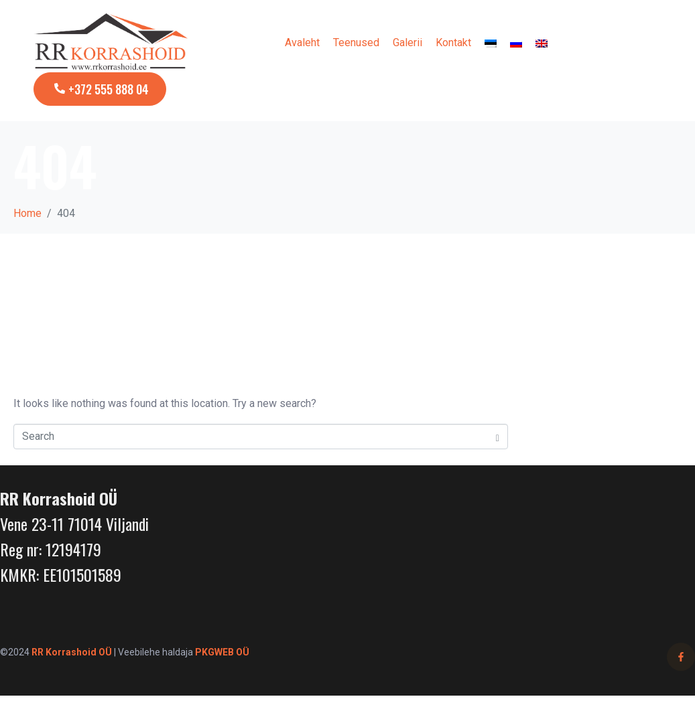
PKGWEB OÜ (222, 652)
